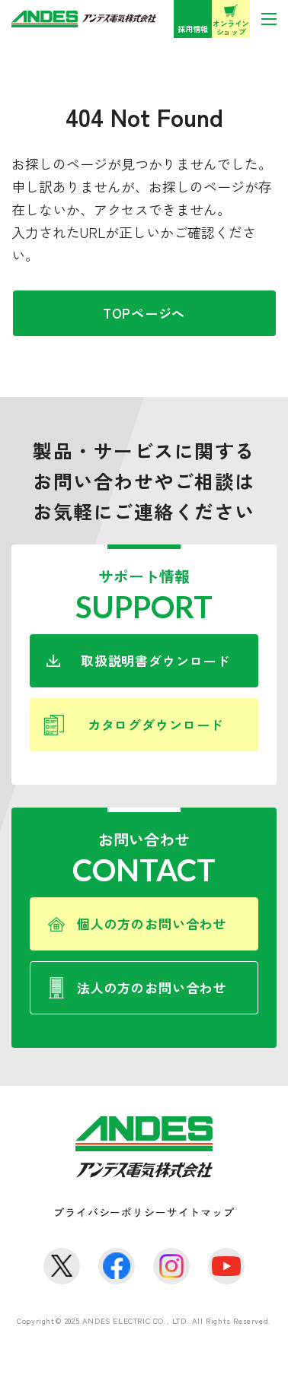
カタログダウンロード (156, 724)
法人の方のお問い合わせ (151, 987)
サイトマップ (201, 1212)
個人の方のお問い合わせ (151, 923)
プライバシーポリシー (109, 1212)
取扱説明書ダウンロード (155, 660)
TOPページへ (144, 312)
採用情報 (193, 28)
